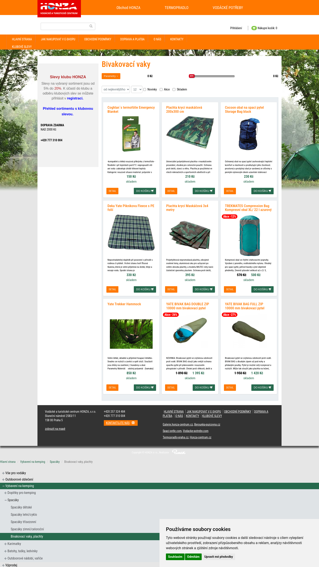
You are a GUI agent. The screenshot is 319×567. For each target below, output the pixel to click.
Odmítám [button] (193, 556)
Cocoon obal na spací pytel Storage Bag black (244, 109)
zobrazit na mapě (55, 427)
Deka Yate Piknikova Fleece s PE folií (130, 207)
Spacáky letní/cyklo (24, 513)
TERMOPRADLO (176, 7)
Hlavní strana (22, 39)
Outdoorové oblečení (19, 478)
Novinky (150, 89)
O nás (157, 39)
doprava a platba (132, 39)
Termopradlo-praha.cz (176, 436)
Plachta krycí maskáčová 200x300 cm (184, 109)
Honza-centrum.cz (201, 436)
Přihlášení (236, 28)
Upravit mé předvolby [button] (218, 556)
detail (112, 190)
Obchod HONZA (128, 7)
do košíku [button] (145, 190)
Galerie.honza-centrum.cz (178, 423)
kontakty (176, 39)
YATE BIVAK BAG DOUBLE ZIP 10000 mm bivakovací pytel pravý (187, 306)
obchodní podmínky (97, 39)
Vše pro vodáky (15, 471)
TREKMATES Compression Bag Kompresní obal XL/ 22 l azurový (248, 207)
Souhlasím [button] (175, 556)
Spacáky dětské (21, 506)
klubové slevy (22, 46)
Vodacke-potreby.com (195, 429)
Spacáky (55, 460)
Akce (165, 89)
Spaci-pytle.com (172, 429)
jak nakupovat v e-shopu (58, 39)
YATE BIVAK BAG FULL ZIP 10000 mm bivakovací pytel (244, 304)
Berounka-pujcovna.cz (207, 423)
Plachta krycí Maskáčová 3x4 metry (187, 207)
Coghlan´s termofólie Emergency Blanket (131, 109)
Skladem (180, 89)
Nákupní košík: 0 (264, 28)
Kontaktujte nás (122, 421)
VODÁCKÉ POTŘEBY (228, 7)
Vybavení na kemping (32, 460)
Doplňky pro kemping (21, 491)
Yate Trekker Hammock (124, 302)
